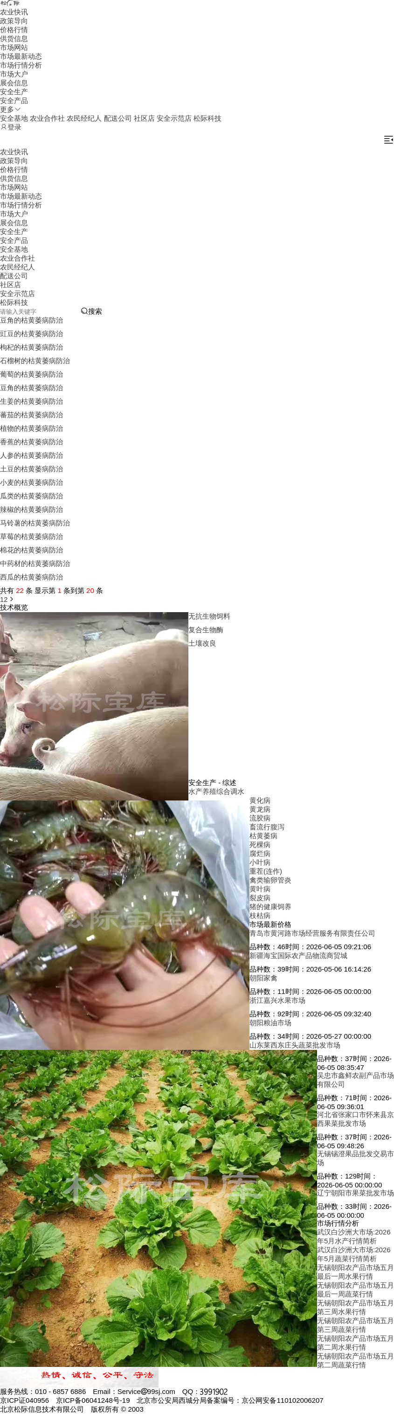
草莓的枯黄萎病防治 (31, 536)
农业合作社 (47, 118)
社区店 (144, 118)
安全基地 (14, 118)
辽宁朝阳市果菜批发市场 (355, 1193)
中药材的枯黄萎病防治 (35, 563)
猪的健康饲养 (270, 906)
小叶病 (259, 862)
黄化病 (259, 800)
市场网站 (14, 47)
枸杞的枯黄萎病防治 (31, 347)
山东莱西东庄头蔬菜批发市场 (294, 1045)
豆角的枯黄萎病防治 (31, 320)
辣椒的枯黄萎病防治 (31, 509)
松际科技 (207, 118)
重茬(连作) (265, 871)
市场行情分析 (21, 65)
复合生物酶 (205, 630)
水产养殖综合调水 (216, 791)
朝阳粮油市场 (270, 1023)
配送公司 (118, 118)
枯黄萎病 (263, 836)
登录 (10, 127)
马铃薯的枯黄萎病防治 (35, 523)
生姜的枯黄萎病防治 (31, 401)
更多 (10, 109)
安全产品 (14, 100)
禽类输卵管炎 (270, 880)
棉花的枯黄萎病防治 (31, 550)
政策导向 (14, 21)
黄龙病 (259, 809)
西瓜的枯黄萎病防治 (31, 577)
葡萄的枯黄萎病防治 (31, 374)
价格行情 (14, 30)
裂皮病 (259, 898)
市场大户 (14, 74)
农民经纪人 (84, 118)
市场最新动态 (21, 56)
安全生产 (14, 92)
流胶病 (259, 818)
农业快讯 (14, 12)
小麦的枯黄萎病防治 (31, 482)
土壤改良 (202, 643)
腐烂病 (259, 853)
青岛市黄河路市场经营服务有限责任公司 (312, 933)
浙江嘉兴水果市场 (277, 1000)
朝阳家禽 (263, 978)
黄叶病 (259, 889)
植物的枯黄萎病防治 (31, 428)
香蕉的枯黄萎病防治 (31, 442)
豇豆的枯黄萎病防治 (31, 334)
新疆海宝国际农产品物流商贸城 (298, 955)
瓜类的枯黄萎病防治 (31, 496)
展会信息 (14, 83)
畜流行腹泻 (266, 827)
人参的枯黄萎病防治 (31, 455)
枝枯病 (259, 915)
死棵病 (259, 844)
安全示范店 (174, 118)
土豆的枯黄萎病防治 (31, 469)
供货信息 (14, 38)
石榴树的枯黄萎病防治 (35, 361)
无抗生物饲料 (209, 616)
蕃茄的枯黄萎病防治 (31, 415)
